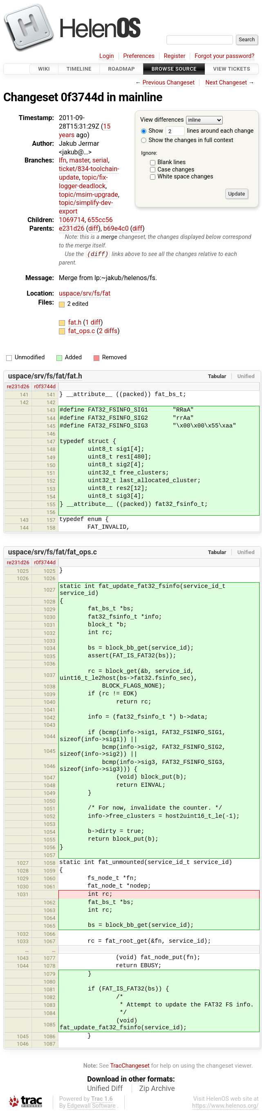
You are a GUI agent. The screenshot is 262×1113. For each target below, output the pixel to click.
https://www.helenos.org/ (225, 1106)
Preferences (139, 56)
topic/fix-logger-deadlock (83, 182)
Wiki (44, 69)
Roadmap (121, 69)
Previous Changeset (169, 82)
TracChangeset (130, 1065)
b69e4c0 (116, 228)
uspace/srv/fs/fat (84, 294)
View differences (162, 120)
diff (93, 228)
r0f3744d (45, 387)
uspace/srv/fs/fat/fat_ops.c (52, 552)
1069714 (72, 220)
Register (175, 56)
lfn (62, 160)
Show (152, 130)
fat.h (75, 323)
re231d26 (18, 387)
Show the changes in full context (187, 140)
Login (106, 56)
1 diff (93, 323)
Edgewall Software (91, 1106)
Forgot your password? (224, 56)
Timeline (79, 69)
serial (100, 160)
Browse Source (174, 69)
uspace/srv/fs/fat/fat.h (45, 376)
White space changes (185, 176)
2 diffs (108, 331)
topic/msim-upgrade (88, 194)
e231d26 (71, 228)
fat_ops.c (82, 331)
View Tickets (231, 69)
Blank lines (171, 162)
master (79, 160)
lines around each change (210, 130)
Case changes (175, 169)
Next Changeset (226, 82)
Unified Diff (105, 1089)
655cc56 (100, 220)
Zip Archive (157, 1089)
